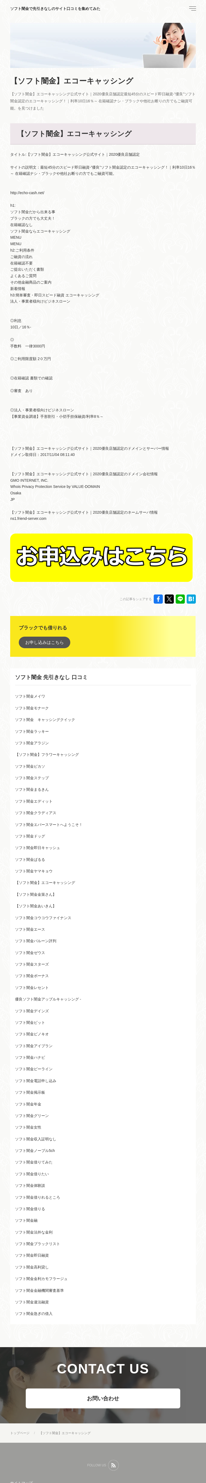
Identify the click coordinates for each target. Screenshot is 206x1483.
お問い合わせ (103, 1398)
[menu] (192, 8)
